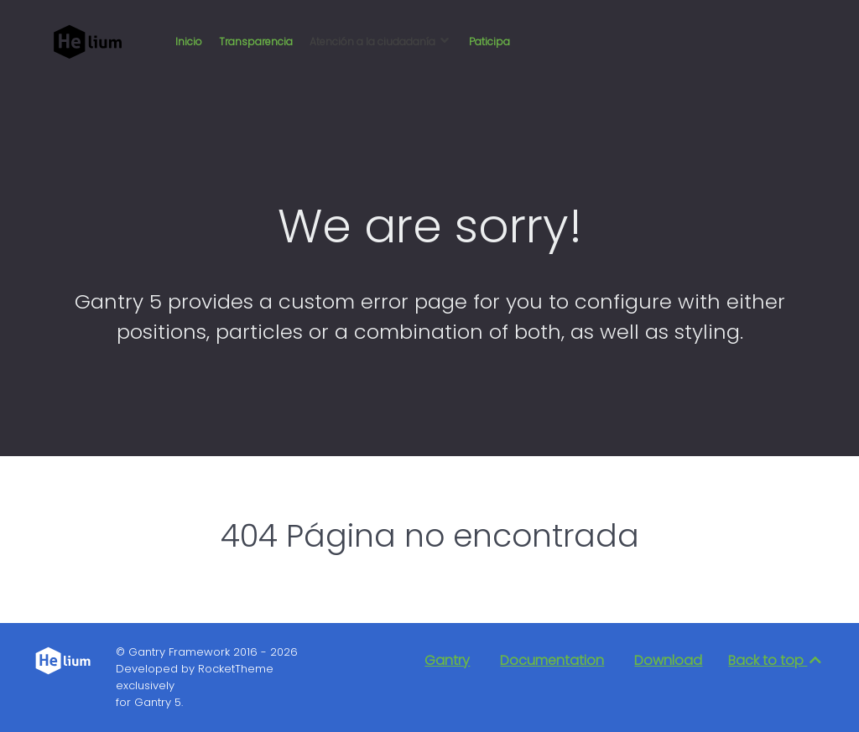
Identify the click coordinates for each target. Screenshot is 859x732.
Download (668, 660)
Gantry (447, 660)
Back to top (776, 660)
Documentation (552, 660)
